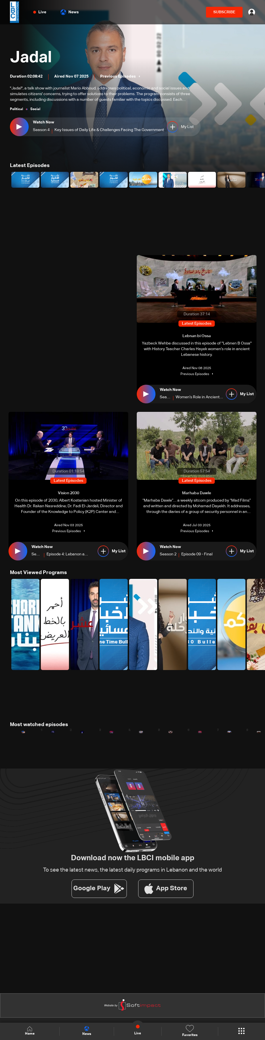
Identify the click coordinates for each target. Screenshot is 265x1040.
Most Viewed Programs (38, 572)
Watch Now (43, 122)
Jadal (31, 58)
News (69, 12)
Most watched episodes (39, 724)
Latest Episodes (30, 165)
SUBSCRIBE (224, 12)
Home (30, 1031)
